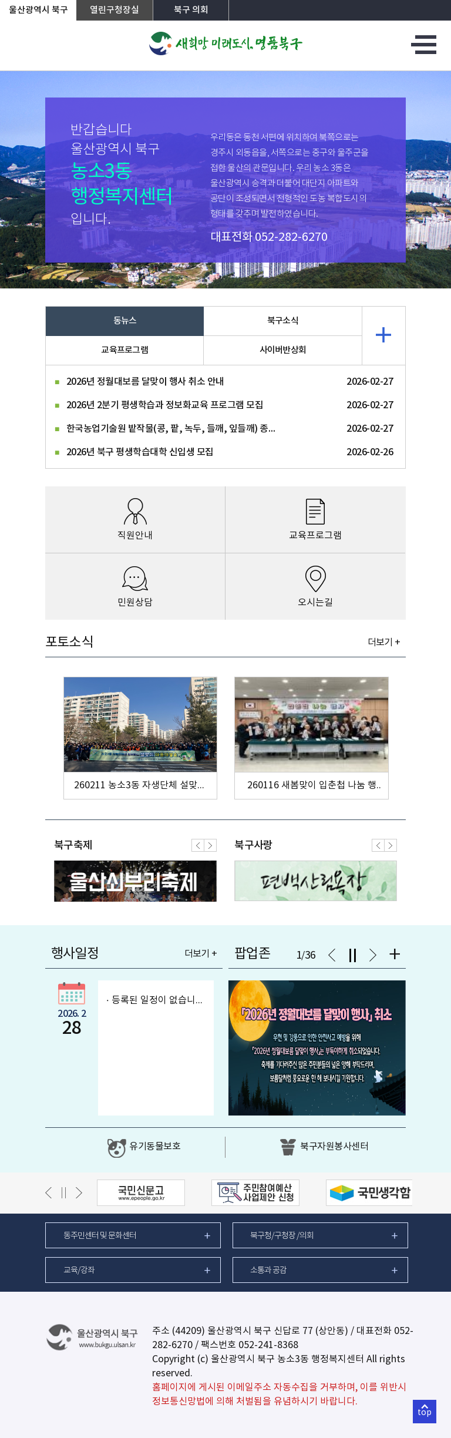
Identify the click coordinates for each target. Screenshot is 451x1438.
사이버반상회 (283, 350)
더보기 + (384, 642)
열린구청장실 (114, 10)
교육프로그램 (124, 350)
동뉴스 (125, 321)
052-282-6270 (291, 237)
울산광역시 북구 (38, 10)
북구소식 (282, 321)
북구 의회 (191, 10)
